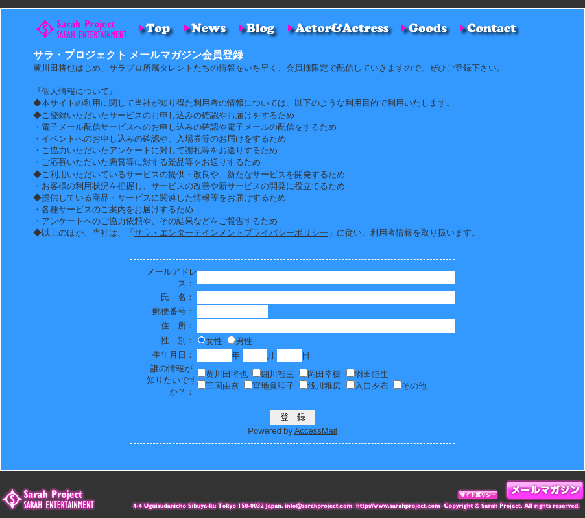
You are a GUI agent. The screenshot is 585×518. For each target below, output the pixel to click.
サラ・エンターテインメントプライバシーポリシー (231, 233)
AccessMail (315, 431)
